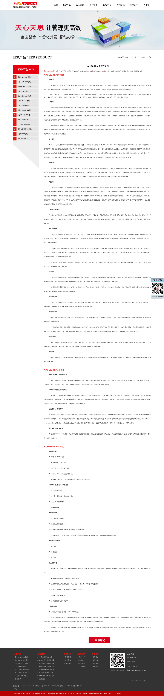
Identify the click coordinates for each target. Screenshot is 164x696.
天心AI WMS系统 (23, 105)
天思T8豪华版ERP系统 (24, 129)
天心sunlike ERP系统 (24, 82)
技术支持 (134, 5)
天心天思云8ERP (22, 138)
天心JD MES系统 (23, 91)
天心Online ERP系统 (24, 77)
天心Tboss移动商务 (23, 115)
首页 (56, 5)
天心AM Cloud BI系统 (24, 110)
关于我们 (147, 5)
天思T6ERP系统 (22, 134)
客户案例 (94, 5)
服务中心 (107, 5)
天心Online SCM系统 (24, 96)
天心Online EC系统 (23, 101)
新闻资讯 (121, 5)
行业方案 (80, 5)
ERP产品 (67, 5)
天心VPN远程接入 (23, 120)
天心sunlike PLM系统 (24, 86)
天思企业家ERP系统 (24, 124)
